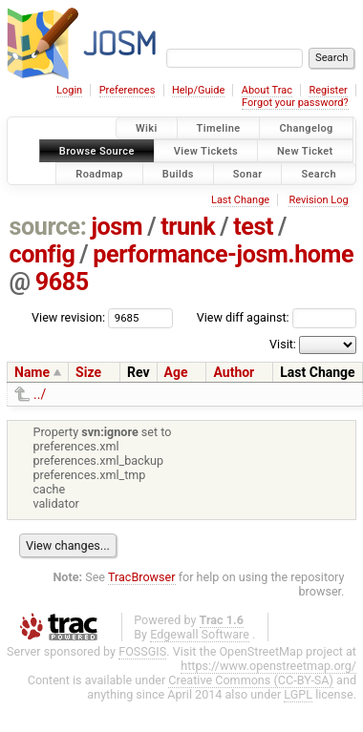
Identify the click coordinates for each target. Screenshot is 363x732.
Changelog (305, 128)
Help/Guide (198, 90)
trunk (187, 227)
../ (39, 394)
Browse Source (97, 150)
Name (32, 372)
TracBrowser (142, 577)
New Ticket (305, 150)
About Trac (267, 90)
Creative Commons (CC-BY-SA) (250, 680)
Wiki (147, 128)
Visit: (282, 344)
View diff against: (276, 317)
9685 (62, 282)
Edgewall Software (199, 634)
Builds (178, 173)
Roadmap (99, 173)
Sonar (248, 173)
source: (48, 227)
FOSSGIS (142, 651)
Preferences (127, 90)
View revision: (68, 317)
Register (328, 90)
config (42, 254)
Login (69, 90)
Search (318, 173)
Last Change (240, 200)
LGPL (298, 694)
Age (176, 372)
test (253, 227)
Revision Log (318, 200)
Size (88, 372)
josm (116, 227)
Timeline (219, 128)
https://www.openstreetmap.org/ (268, 666)
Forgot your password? (295, 102)
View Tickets (206, 150)
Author (233, 372)
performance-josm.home (223, 254)
